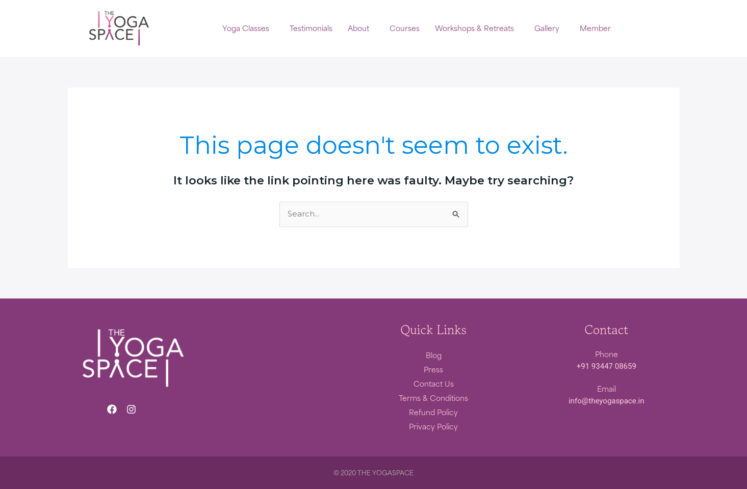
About (358, 28)
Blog (434, 355)
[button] (248, 28)
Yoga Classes (245, 28)
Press (433, 369)
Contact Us (434, 383)
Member (595, 28)
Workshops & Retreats (474, 28)
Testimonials (311, 28)
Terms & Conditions (433, 397)
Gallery (546, 28)
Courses (405, 28)
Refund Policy (433, 412)
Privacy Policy (433, 426)
